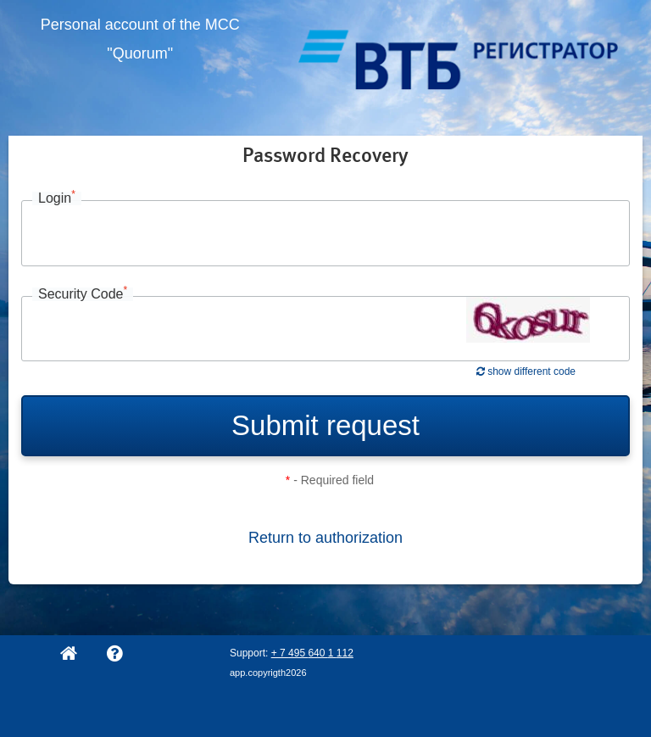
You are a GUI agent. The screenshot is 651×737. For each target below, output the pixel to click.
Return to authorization (325, 537)
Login (56, 198)
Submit (325, 425)
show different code (526, 371)
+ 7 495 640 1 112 (312, 653)
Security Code (82, 294)
